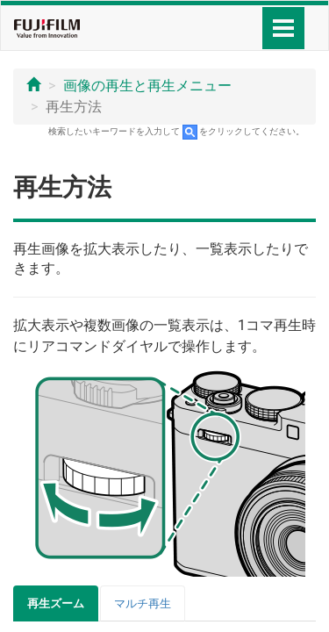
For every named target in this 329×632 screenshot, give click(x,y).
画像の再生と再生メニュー (147, 85)
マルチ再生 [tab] (142, 603)
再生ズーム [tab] (55, 603)
